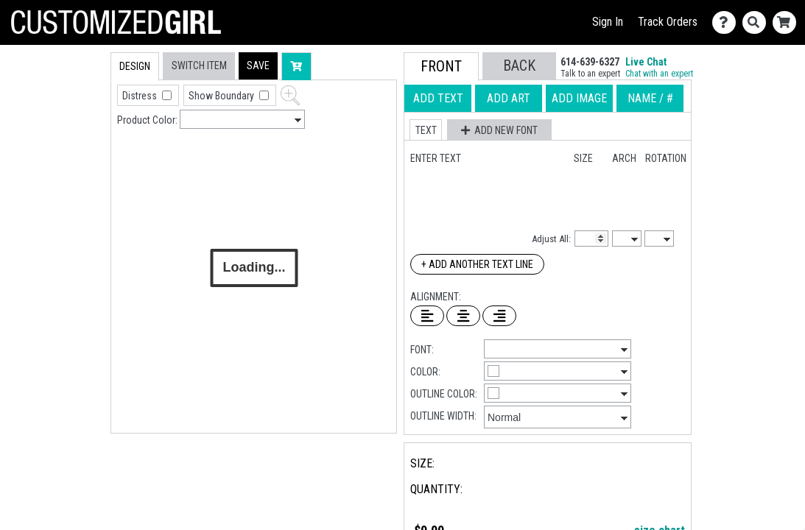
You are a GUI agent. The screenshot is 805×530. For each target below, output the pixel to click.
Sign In (607, 22)
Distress (140, 96)
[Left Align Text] (427, 315)
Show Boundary (222, 96)
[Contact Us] (727, 22)
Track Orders (667, 22)
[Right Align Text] (499, 315)
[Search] (757, 22)
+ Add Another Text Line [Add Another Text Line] (477, 264)
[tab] (79, 146)
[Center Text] (463, 315)
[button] (258, 66)
